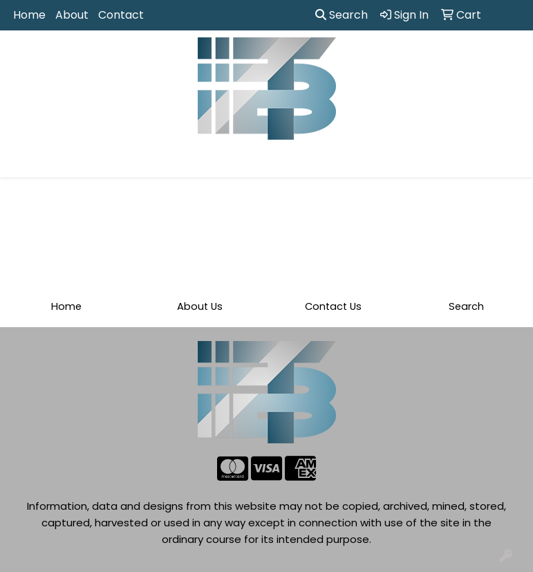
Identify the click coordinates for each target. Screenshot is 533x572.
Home (29, 15)
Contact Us (333, 306)
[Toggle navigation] (21, 162)
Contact (121, 15)
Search (341, 15)
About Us (200, 306)
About (71, 15)
